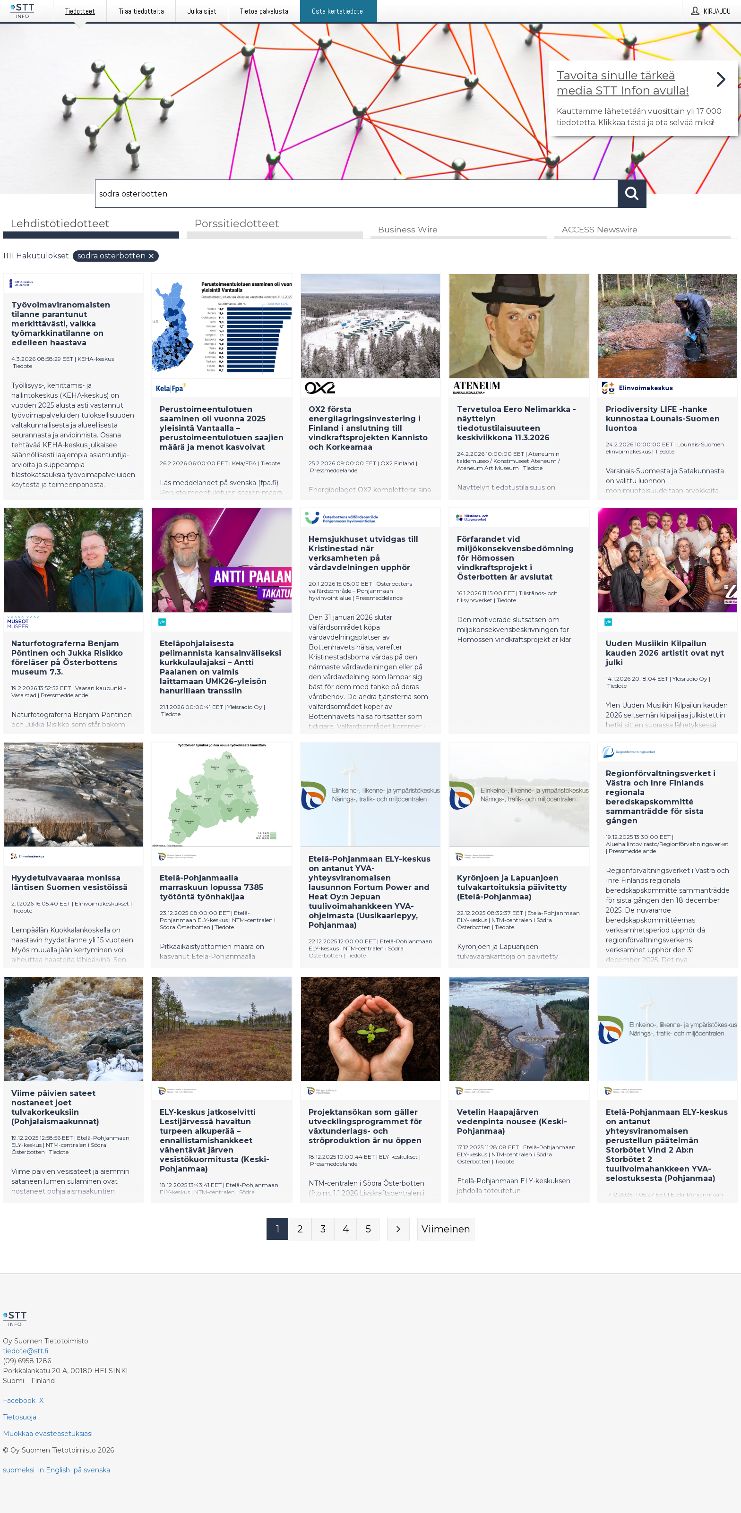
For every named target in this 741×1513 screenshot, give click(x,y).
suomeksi (18, 1470)
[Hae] (356, 194)
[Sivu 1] (277, 1229)
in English (54, 1470)
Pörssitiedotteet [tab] (236, 223)
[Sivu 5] (368, 1229)
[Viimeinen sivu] (445, 1229)
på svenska (92, 1470)
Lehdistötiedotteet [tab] (60, 223)
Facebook (19, 1400)
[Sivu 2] (300, 1229)
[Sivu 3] (322, 1229)
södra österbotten (116, 256)
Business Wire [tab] (408, 230)
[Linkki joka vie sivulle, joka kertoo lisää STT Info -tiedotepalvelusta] (643, 98)
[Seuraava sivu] (398, 1229)
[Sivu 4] (345, 1229)
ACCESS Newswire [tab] (600, 230)
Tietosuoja (19, 1417)
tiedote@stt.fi (26, 1351)
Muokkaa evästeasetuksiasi (48, 1433)
